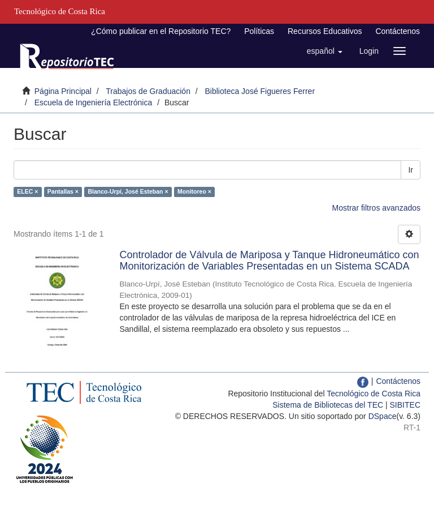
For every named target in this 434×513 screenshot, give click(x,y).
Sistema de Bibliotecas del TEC (327, 404)
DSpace (382, 416)
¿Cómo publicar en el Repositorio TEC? (161, 31)
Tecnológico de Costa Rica (373, 393)
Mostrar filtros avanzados (376, 207)
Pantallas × (63, 191)
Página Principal (63, 91)
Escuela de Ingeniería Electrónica (93, 102)
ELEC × (27, 191)
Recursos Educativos (325, 31)
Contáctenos (397, 31)
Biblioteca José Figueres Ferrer (260, 91)
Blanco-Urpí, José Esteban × (128, 191)
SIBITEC (405, 404)
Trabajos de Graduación (148, 91)
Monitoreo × (194, 191)
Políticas (259, 31)
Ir (410, 169)
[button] (324, 51)
